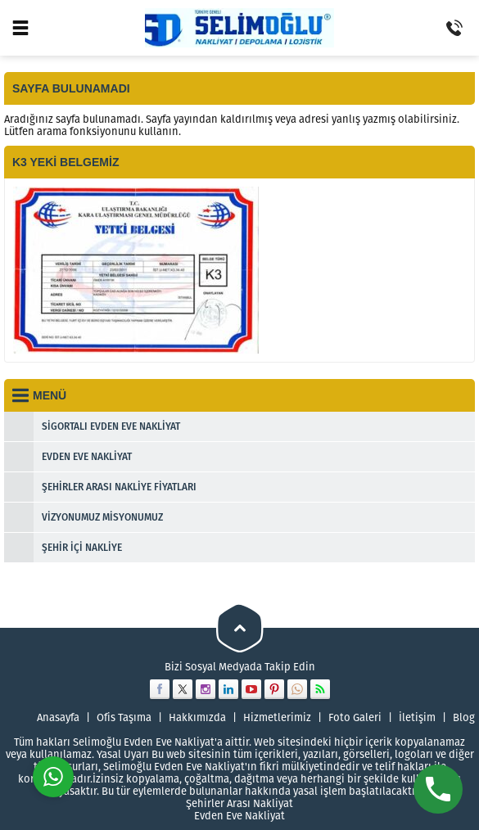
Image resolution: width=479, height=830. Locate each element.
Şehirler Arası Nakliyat (239, 803)
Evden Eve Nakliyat (239, 816)
